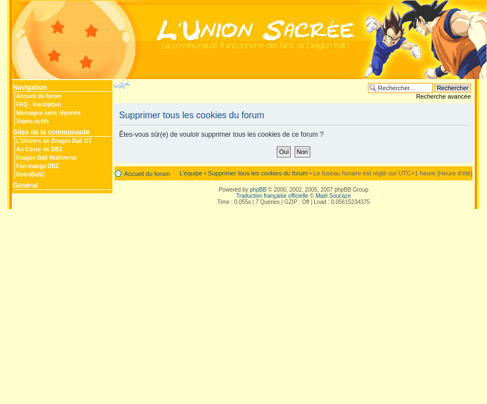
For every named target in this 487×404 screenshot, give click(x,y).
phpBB (258, 190)
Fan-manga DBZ (37, 166)
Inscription (46, 104)
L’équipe (190, 173)
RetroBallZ (30, 174)
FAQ (22, 104)
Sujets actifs (32, 121)
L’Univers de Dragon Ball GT (54, 141)
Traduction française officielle (272, 196)
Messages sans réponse (48, 113)
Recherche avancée (443, 96)
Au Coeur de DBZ (39, 149)
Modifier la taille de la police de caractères (122, 85)
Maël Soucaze (333, 196)
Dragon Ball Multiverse (46, 158)
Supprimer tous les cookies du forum (258, 173)
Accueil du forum (39, 96)
